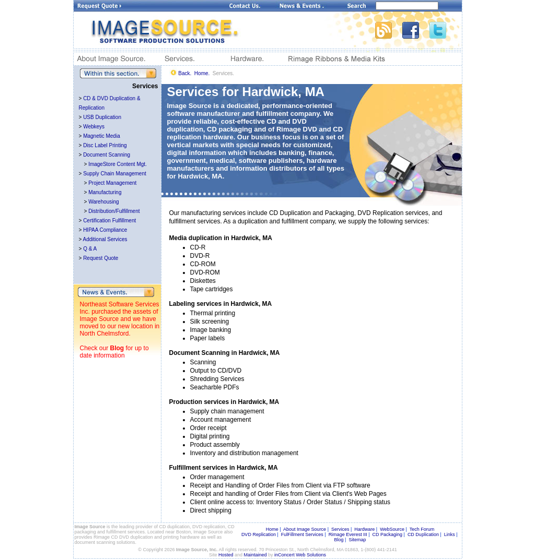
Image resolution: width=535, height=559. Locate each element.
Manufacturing (104, 192)
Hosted (226, 554)
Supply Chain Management (114, 173)
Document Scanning (106, 155)
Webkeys (93, 126)
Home (272, 529)
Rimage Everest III (348, 534)
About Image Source (304, 529)
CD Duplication (423, 534)
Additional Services (105, 239)
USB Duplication (102, 117)
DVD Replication (258, 534)
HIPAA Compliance (105, 230)
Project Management (112, 183)
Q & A (90, 249)
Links (449, 534)
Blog (117, 348)
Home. (202, 73)
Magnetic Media (101, 136)
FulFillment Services (302, 534)
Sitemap (357, 539)
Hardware (364, 529)
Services (340, 529)
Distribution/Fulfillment (113, 211)
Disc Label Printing (104, 145)
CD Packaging (388, 534)
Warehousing (103, 202)
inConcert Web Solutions (300, 554)
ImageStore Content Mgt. (117, 164)
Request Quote (100, 258)
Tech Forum (422, 529)
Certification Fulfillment (109, 220)
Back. (184, 73)
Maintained (255, 554)
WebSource (392, 529)
